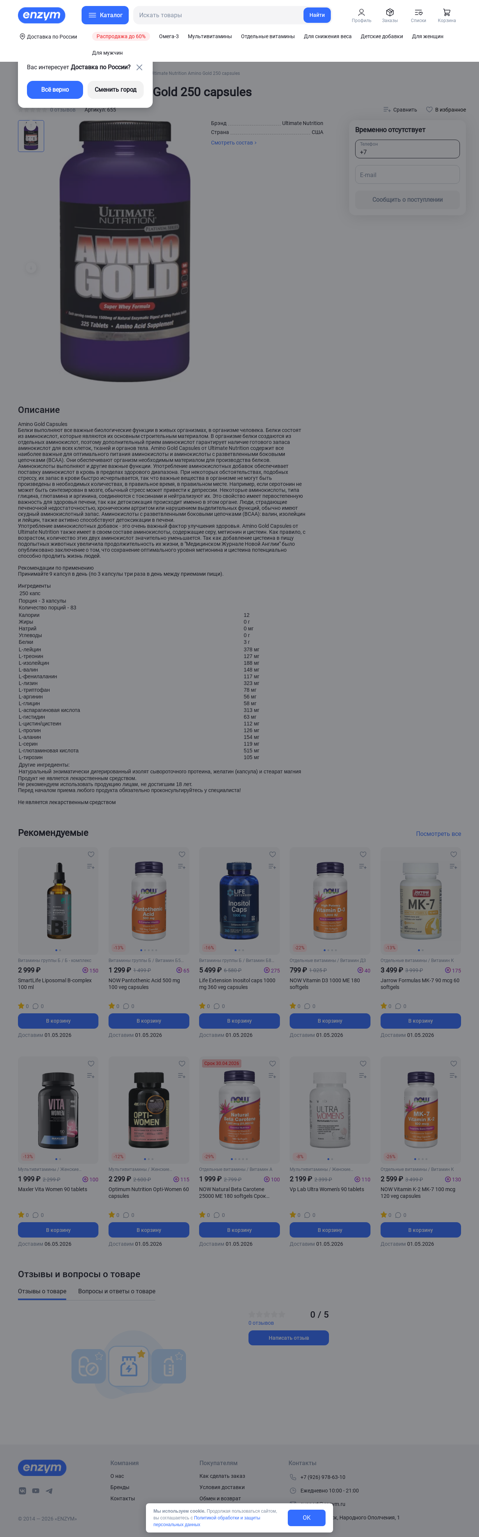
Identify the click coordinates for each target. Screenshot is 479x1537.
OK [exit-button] (307, 1517)
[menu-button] (105, 15)
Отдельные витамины (268, 36)
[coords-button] (47, 36)
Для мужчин (107, 53)
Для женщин (427, 36)
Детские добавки (382, 36)
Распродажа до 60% (121, 36)
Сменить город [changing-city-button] (116, 89)
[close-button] (139, 67)
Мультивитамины (210, 36)
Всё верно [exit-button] (55, 89)
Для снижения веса (328, 36)
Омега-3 (169, 36)
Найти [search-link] (317, 15)
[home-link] (42, 15)
